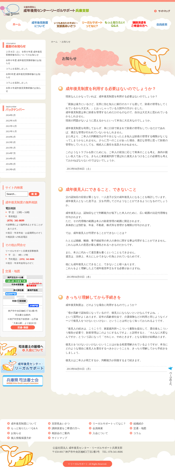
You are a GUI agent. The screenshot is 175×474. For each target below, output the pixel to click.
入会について (100, 433)
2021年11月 (11, 131)
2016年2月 (11, 137)
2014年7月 (11, 153)
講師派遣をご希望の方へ (66, 428)
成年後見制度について (23, 423)
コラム (137, 433)
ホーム (54, 41)
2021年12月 (11, 126)
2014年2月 (11, 164)
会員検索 (98, 428)
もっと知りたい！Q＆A (24, 428)
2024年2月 (11, 115)
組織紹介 (138, 423)
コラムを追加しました (17, 68)
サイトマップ (59, 438)
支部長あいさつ (61, 423)
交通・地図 (139, 428)
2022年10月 (11, 120)
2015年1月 (11, 148)
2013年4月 (11, 169)
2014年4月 (11, 158)
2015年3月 (11, 142)
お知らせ (16, 433)
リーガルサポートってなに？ (109, 423)
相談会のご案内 (61, 433)
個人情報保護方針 (21, 438)
